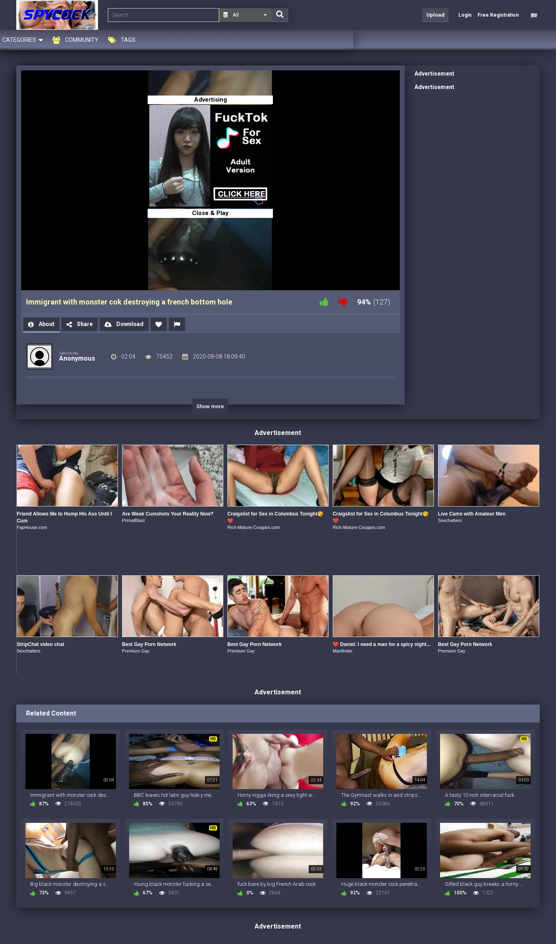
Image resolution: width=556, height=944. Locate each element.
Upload (435, 15)
